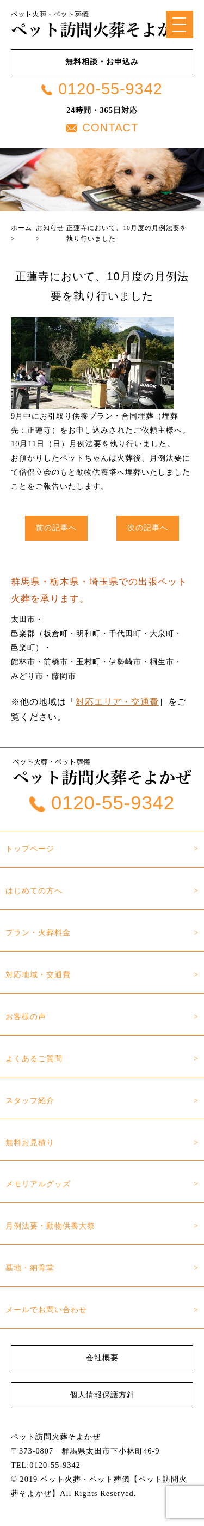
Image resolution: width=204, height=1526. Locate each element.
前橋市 (56, 661)
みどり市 (27, 675)
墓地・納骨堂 (29, 1267)
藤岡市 (64, 675)
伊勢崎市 (125, 661)
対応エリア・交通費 (117, 701)
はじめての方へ (34, 890)
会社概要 (102, 1357)
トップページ (29, 848)
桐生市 (162, 661)
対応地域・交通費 (38, 974)
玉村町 (88, 661)
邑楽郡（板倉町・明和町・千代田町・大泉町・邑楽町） (96, 640)
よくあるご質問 (34, 1058)
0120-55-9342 (101, 89)
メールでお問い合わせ (46, 1309)
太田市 (23, 619)
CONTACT (102, 128)
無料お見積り (29, 1142)
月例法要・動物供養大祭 (50, 1225)
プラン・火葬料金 (38, 932)
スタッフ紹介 (29, 1100)
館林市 (23, 661)
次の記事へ (147, 527)
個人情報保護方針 (102, 1394)
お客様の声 (25, 1016)
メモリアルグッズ (38, 1183)
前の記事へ (56, 527)
